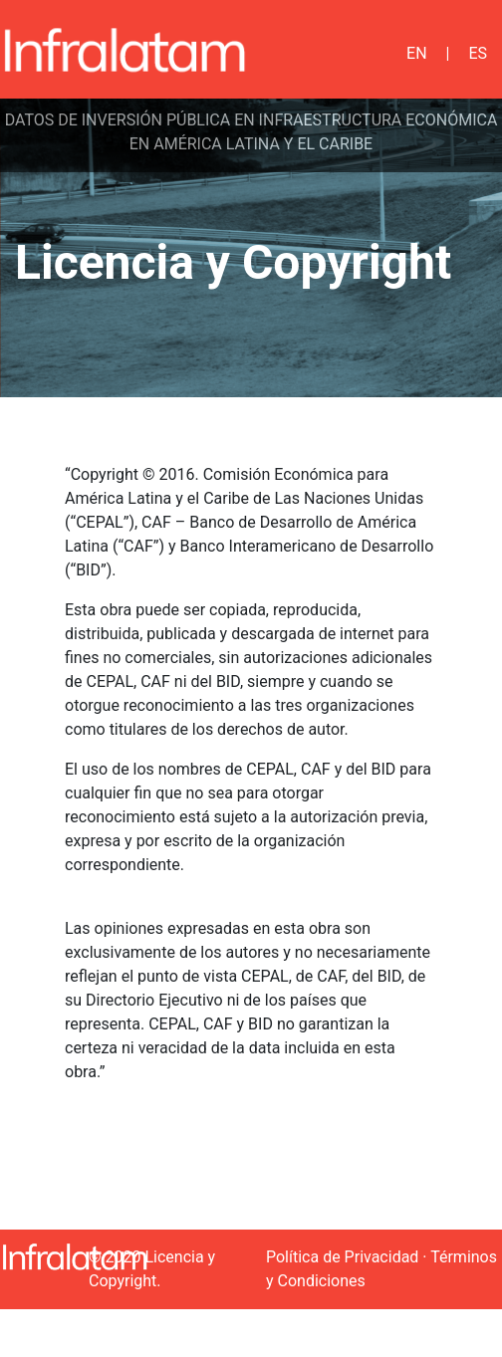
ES (477, 53)
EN (416, 53)
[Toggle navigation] (329, 50)
